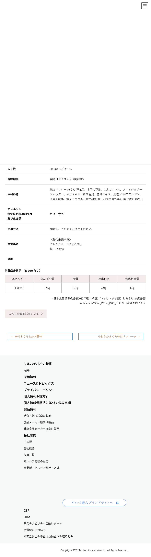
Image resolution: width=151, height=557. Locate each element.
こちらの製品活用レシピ (26, 314)
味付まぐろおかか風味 (28, 336)
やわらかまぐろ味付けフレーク (117, 336)
